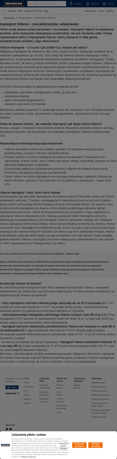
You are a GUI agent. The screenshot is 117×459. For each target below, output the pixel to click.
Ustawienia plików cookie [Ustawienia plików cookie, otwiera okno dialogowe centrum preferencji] (63, 445)
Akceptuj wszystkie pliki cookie (95, 445)
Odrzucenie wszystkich (79, 445)
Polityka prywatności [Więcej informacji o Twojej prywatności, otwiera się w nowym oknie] (28, 457)
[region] (58, 445)
